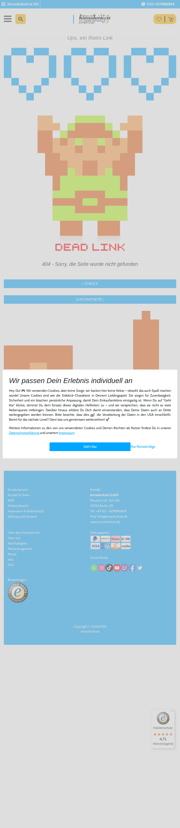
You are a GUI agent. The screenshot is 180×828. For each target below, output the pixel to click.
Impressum (66, 433)
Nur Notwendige (142, 446)
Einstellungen (60, 446)
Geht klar (90, 446)
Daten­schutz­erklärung (24, 433)
